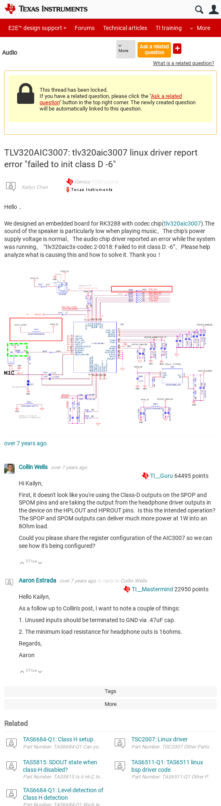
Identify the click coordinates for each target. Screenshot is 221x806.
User (213, 10)
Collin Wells (34, 467)
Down (40, 563)
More (203, 28)
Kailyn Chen (35, 187)
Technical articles (125, 28)
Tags (110, 691)
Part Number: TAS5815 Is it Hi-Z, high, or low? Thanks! (83, 777)
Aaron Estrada (38, 580)
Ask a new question (177, 48)
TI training (169, 28)
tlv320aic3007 (182, 223)
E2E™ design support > (37, 28)
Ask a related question (154, 49)
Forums (85, 28)
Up (22, 563)
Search (199, 10)
